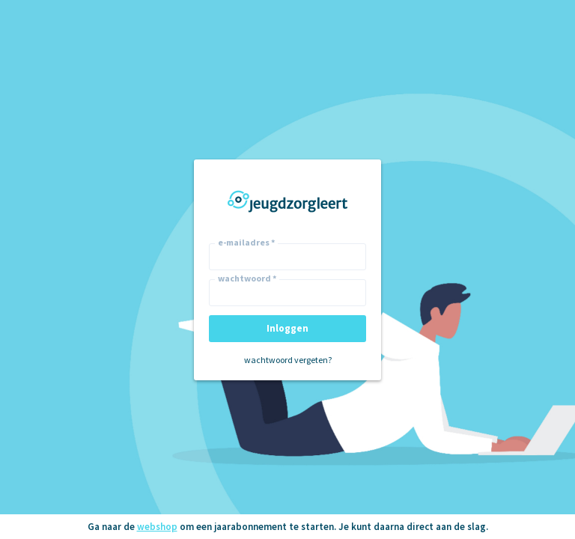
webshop (157, 526)
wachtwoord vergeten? (288, 359)
